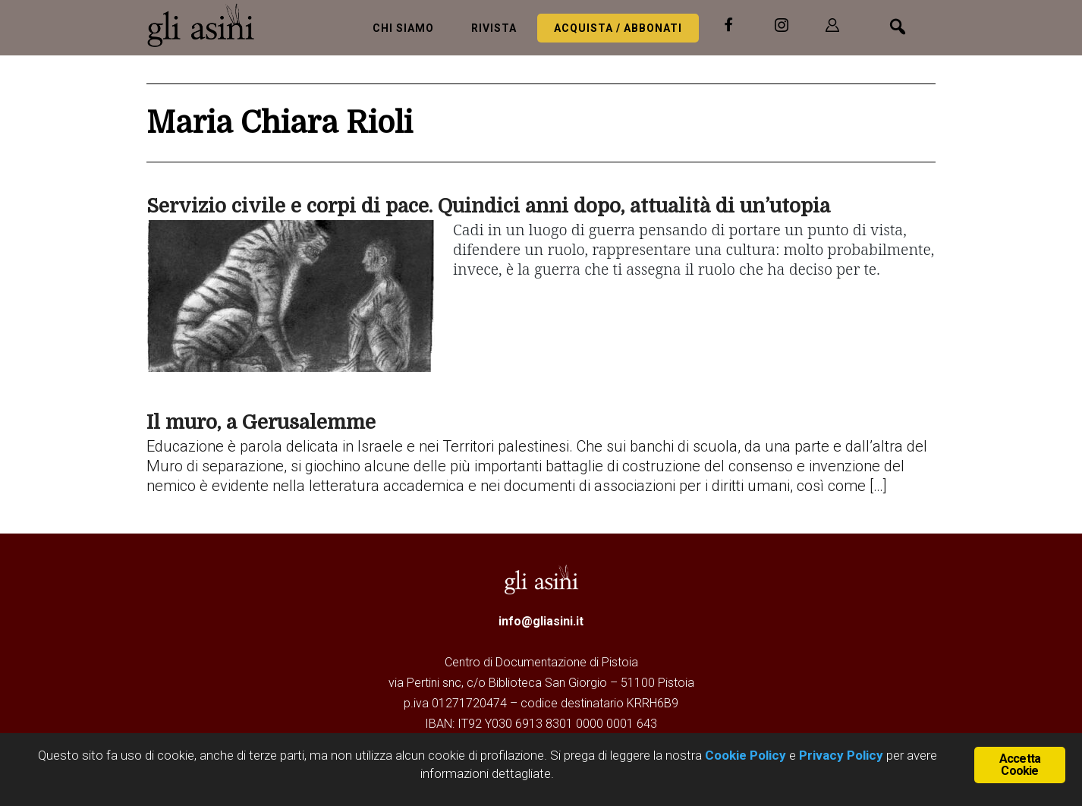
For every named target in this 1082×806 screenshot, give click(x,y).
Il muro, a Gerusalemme (261, 422)
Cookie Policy (744, 755)
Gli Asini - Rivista (207, 25)
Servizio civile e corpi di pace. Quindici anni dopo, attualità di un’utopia (488, 206)
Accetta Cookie (1019, 764)
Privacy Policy (841, 755)
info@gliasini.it (541, 621)
